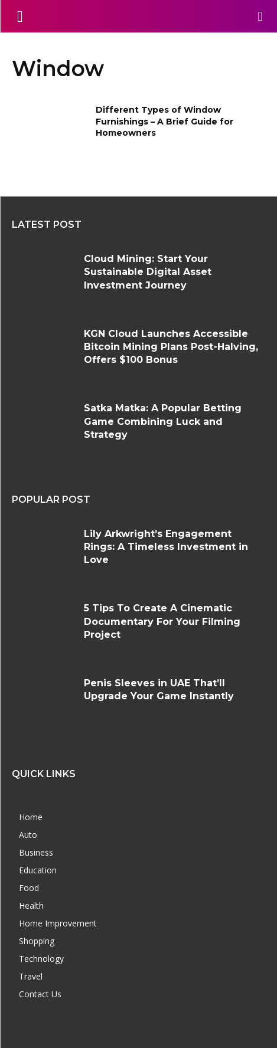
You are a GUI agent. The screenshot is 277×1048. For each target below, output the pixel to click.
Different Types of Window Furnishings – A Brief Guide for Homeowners (164, 121)
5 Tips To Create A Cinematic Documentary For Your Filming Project (162, 621)
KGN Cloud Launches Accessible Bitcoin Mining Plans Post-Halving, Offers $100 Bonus (171, 347)
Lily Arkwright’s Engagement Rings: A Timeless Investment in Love (166, 547)
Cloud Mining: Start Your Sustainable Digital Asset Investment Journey (147, 272)
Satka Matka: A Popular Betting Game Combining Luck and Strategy (163, 421)
